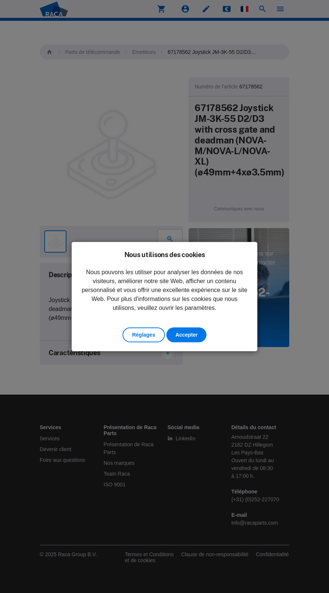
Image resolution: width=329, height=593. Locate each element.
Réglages (143, 335)
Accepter (186, 335)
